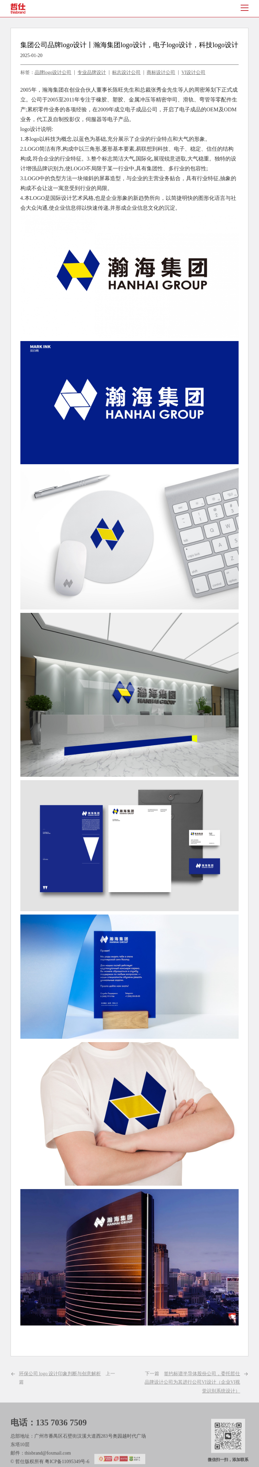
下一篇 (192, 1392)
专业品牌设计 (91, 72)
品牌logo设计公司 (53, 72)
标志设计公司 (126, 72)
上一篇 (67, 1388)
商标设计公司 (161, 72)
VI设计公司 (193, 72)
